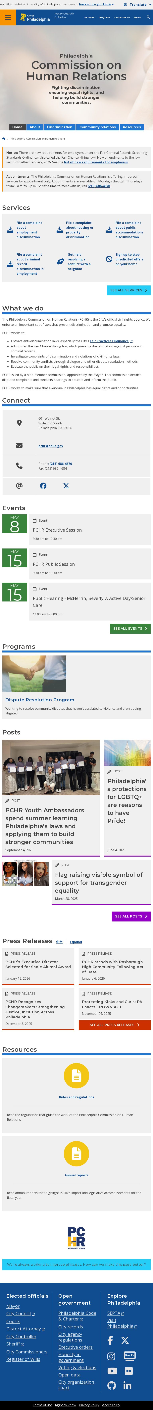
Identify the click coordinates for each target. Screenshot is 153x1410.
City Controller (21, 1336)
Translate (138, 5)
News (137, 17)
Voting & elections (77, 1367)
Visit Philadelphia (120, 1323)
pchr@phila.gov (50, 446)
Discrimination (59, 127)
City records (70, 1327)
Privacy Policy (89, 1405)
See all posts (131, 916)
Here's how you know (96, 4)
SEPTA (113, 1313)
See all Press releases (115, 1025)
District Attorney (23, 1329)
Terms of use (42, 1405)
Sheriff (13, 1344)
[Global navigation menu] (8, 17)
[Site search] (148, 17)
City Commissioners (26, 1352)
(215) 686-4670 (99, 186)
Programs (104, 17)
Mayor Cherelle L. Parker (64, 15)
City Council (18, 1313)
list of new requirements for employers (96, 162)
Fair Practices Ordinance (109, 341)
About (35, 127)
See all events (130, 628)
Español (76, 942)
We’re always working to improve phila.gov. (76, 1264)
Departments (122, 17)
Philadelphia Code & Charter (77, 1316)
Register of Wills (23, 1359)
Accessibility (111, 1405)
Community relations (97, 127)
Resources (132, 127)
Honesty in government (71, 1357)
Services (89, 17)
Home (17, 127)
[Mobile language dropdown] (137, 5)
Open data (69, 1375)
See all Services (128, 290)
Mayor (13, 1306)
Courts (13, 1321)
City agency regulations (70, 1337)
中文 (59, 942)
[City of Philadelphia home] (37, 17)
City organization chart (76, 1385)
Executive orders (75, 1347)
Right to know (65, 1405)
